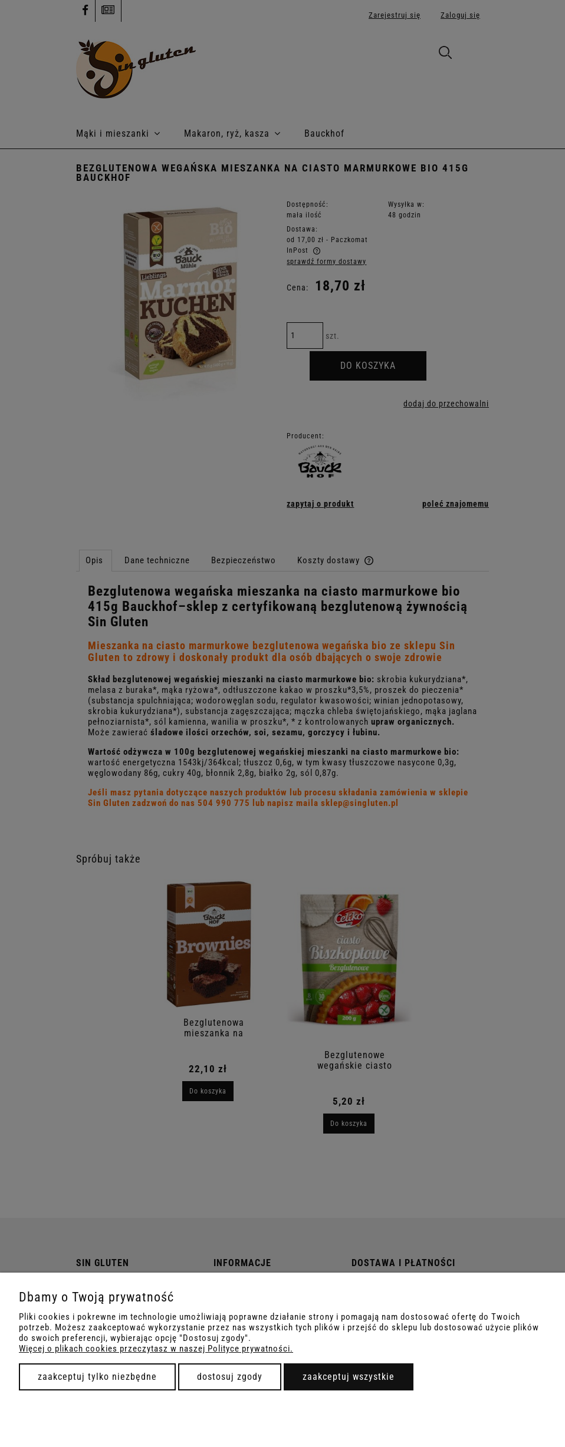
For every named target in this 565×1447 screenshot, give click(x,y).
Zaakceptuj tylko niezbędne (97, 1376)
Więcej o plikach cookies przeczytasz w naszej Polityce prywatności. (156, 1348)
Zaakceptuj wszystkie (349, 1376)
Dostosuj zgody (229, 1376)
